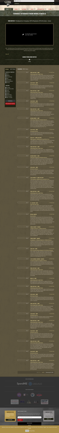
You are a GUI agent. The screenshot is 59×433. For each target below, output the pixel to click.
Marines (8, 75)
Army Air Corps (9, 76)
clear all (10, 100)
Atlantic (8, 93)
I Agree (27, 430)
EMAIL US (49, 418)
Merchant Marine (10, 81)
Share (7, 54)
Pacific (8, 90)
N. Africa (8, 91)
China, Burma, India (10, 88)
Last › (43, 372)
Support (10, 419)
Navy (7, 78)
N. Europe (8, 87)
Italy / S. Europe (9, 97)
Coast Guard (9, 79)
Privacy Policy (32, 430)
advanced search (10, 103)
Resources (29, 423)
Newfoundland (9, 96)
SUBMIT (20, 420)
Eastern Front (9, 94)
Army (8, 73)
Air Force (8, 82)
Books (29, 425)
